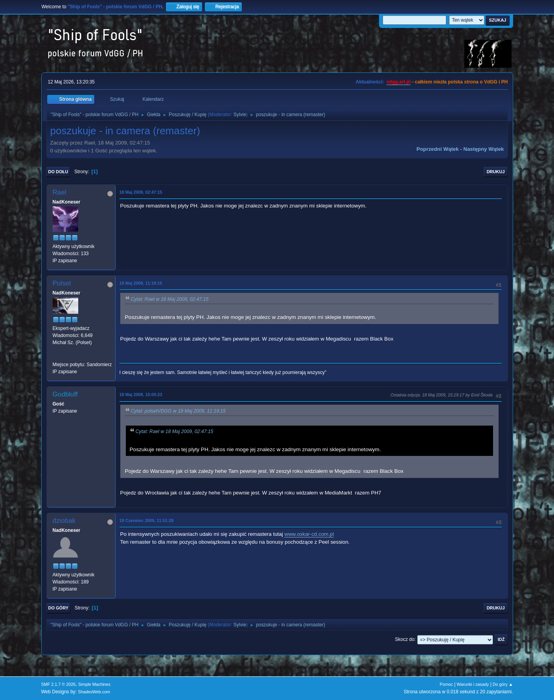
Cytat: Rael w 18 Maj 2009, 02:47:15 (170, 299)
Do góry (58, 608)
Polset (62, 283)
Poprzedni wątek (437, 149)
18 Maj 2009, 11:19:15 (141, 283)
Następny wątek (484, 149)
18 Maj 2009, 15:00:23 (141, 394)
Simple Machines (94, 684)
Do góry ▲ (503, 684)
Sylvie (240, 114)
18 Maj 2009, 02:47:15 (141, 192)
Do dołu (58, 171)
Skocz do (404, 639)
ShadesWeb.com (94, 691)
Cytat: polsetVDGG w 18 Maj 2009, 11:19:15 (178, 411)
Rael (59, 192)
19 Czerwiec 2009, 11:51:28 (147, 520)
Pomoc (446, 684)
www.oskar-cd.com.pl (309, 534)
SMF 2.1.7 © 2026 (58, 684)
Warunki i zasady (473, 684)
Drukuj (496, 171)
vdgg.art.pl (398, 82)
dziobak (64, 520)
